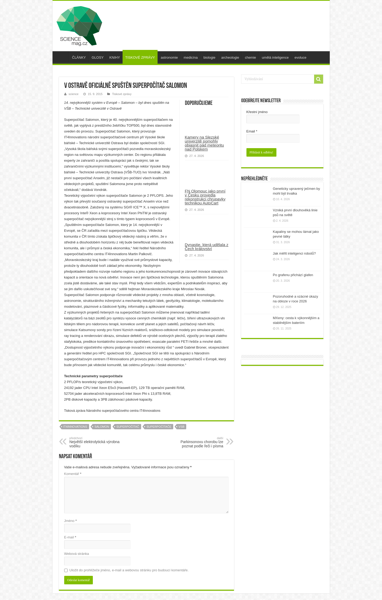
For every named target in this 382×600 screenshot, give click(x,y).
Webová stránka (76, 554)
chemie (250, 57)
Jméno (70, 521)
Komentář (72, 474)
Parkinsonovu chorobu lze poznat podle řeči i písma (196, 442)
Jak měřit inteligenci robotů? (294, 253)
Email (251, 131)
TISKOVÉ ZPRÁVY (140, 57)
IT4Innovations (75, 426)
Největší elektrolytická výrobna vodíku (97, 442)
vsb (181, 426)
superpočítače (158, 426)
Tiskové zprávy (121, 94)
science (74, 94)
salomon (101, 426)
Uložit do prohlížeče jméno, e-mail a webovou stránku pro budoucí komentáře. (129, 570)
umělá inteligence (275, 57)
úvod (62, 56)
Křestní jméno (257, 112)
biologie (209, 57)
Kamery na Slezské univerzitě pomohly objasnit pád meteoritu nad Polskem (204, 143)
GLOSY (98, 57)
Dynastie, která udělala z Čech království (206, 246)
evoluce (300, 57)
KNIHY (114, 57)
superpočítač (127, 426)
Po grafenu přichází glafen (293, 275)
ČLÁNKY (79, 57)
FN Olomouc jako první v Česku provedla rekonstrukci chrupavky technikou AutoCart (205, 197)
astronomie (169, 57)
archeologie (230, 57)
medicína (191, 57)
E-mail (70, 537)
